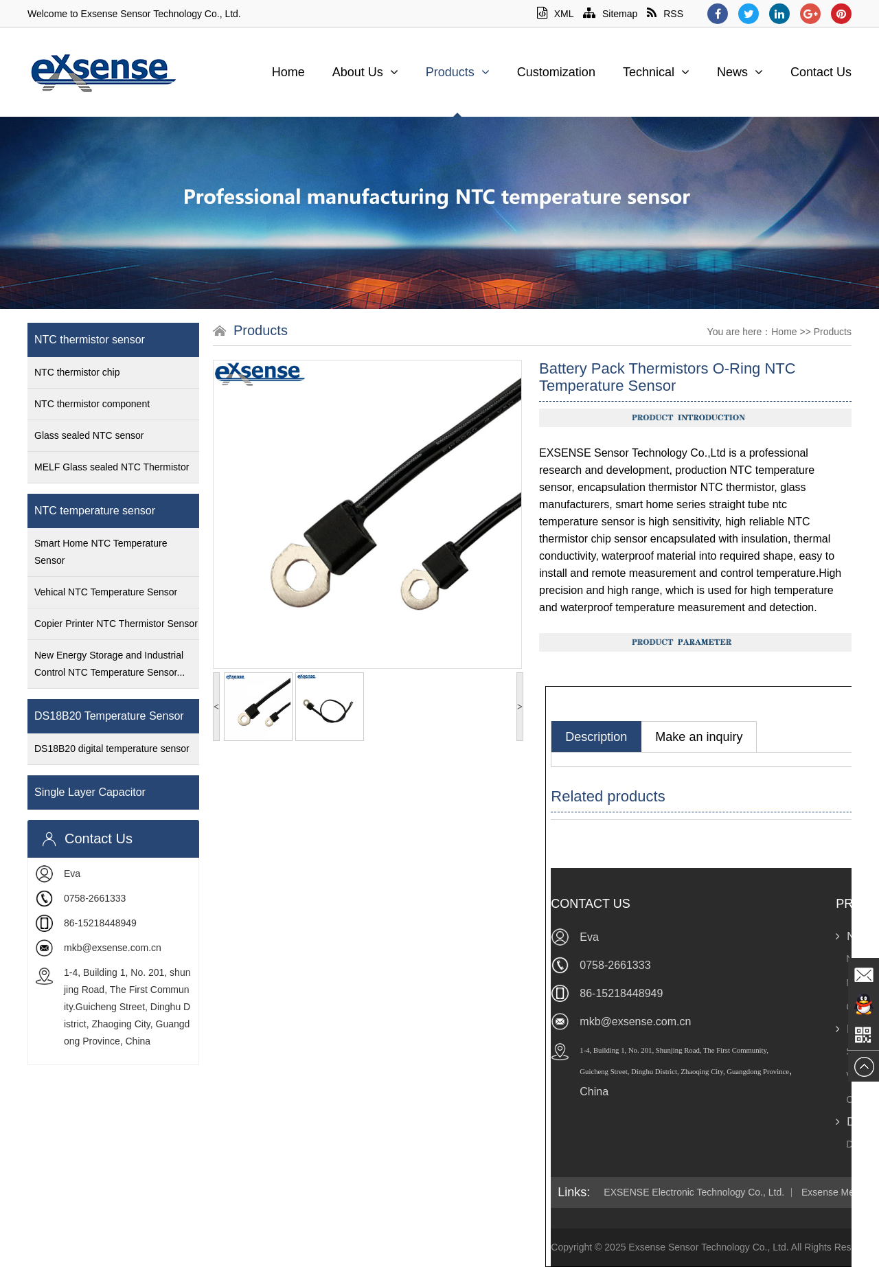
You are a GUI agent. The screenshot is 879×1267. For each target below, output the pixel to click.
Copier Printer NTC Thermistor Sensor (116, 623)
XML (555, 13)
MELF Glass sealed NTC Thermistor (111, 466)
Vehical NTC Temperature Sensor (105, 591)
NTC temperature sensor (94, 510)
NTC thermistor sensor (89, 339)
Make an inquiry (698, 737)
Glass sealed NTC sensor (89, 435)
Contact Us (821, 72)
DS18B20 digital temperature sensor (112, 748)
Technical (656, 72)
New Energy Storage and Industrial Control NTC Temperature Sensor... (109, 664)
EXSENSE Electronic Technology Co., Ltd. (694, 1192)
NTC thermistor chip (76, 372)
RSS (665, 13)
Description (596, 737)
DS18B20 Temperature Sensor (109, 716)
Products (458, 72)
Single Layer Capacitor (90, 792)
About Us (365, 72)
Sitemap (610, 13)
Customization (556, 72)
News (740, 72)
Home (288, 72)
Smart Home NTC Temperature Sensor (100, 552)
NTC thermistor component (92, 403)
